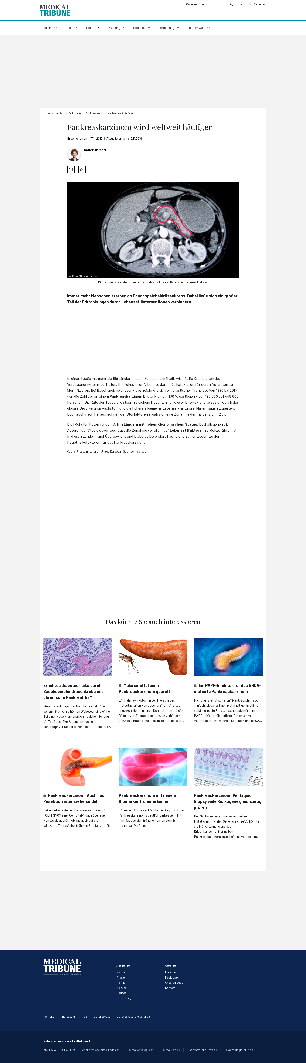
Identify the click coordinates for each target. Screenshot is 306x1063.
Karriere (170, 987)
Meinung (121, 987)
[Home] (46, 113)
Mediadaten (172, 977)
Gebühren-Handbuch (199, 4)
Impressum (68, 1016)
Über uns (170, 972)
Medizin (121, 972)
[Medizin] (59, 113)
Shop (221, 4)
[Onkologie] (75, 113)
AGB (84, 1016)
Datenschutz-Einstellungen (134, 1016)
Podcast (122, 993)
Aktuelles (123, 965)
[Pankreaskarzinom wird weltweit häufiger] (109, 113)
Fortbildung (123, 998)
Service (170, 965)
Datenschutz (102, 1016)
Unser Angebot (174, 982)
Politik (120, 982)
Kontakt (48, 1016)
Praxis (120, 977)
